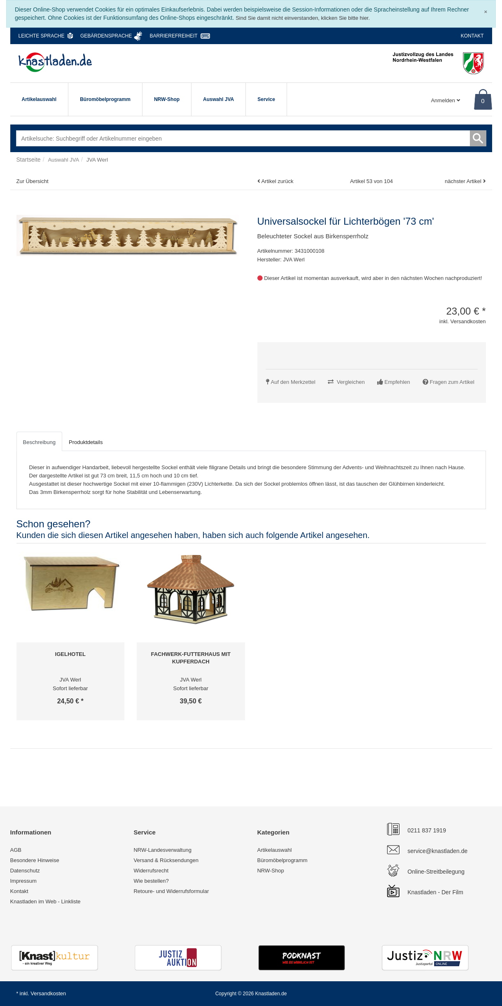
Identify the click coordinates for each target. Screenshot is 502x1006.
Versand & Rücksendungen (165, 860)
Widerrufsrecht (150, 870)
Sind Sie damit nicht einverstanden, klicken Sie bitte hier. (303, 18)
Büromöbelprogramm (105, 99)
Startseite (28, 159)
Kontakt (472, 36)
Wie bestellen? (150, 881)
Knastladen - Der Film (435, 892)
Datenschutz (25, 870)
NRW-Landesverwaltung (162, 850)
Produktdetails (86, 442)
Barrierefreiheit (174, 36)
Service (266, 99)
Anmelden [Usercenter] (445, 100)
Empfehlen (397, 382)
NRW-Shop (167, 99)
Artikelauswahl (39, 99)
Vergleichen (351, 382)
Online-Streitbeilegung (436, 871)
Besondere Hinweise (34, 860)
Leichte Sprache (42, 36)
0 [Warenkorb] (482, 100)
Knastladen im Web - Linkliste (45, 901)
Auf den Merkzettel (293, 382)
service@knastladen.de (438, 851)
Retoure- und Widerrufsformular (171, 891)
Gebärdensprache (106, 36)
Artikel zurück (277, 181)
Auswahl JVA (218, 99)
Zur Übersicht (32, 181)
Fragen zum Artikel (452, 382)
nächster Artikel (464, 181)
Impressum (23, 881)
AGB (15, 850)
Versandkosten (48, 993)
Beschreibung (39, 442)
